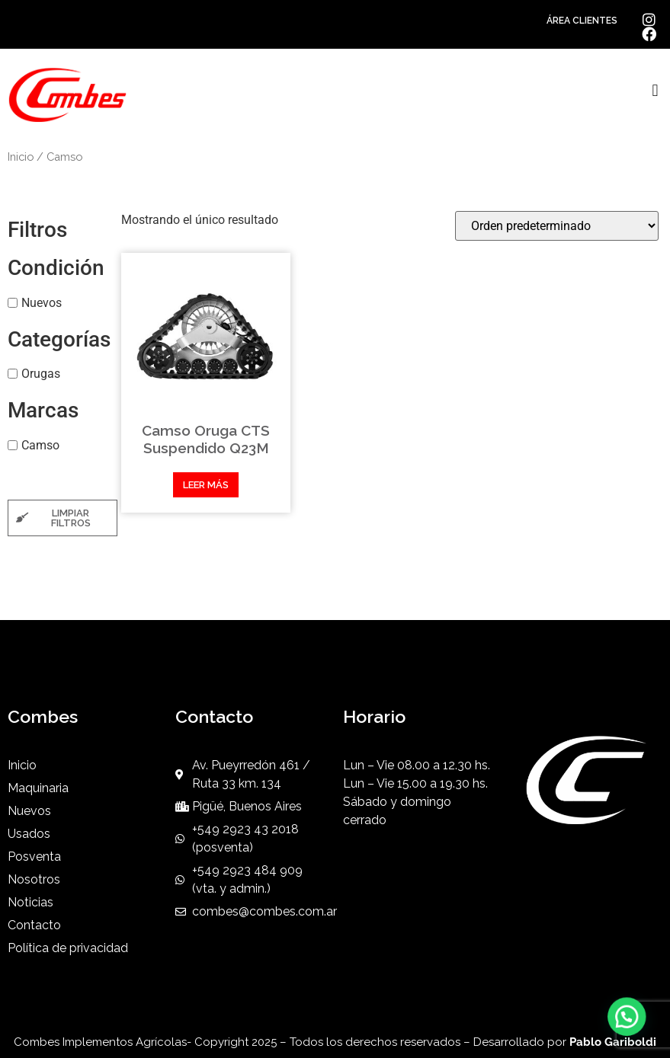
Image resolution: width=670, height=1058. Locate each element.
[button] (655, 91)
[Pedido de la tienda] (557, 226)
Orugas (40, 373)
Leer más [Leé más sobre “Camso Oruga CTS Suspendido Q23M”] (206, 485)
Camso (40, 445)
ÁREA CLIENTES (582, 20)
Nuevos (41, 302)
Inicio (21, 156)
